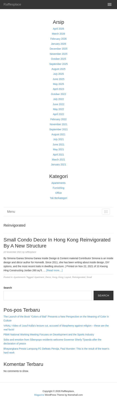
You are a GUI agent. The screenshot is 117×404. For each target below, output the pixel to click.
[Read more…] (54, 270)
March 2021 (58, 159)
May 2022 (58, 109)
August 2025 (58, 69)
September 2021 (58, 129)
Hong (54, 277)
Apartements (58, 183)
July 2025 (58, 74)
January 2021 (58, 164)
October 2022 (58, 94)
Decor (48, 277)
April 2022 (58, 114)
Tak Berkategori (58, 198)
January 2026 (58, 43)
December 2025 (58, 48)
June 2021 (58, 144)
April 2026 (58, 28)
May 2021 (58, 149)
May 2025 (58, 84)
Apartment (39, 277)
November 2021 (58, 124)
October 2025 (58, 58)
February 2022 (58, 119)
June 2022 (58, 104)
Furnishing (58, 187)
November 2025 (58, 53)
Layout (68, 277)
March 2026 (58, 33)
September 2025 (58, 64)
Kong (60, 277)
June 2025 (58, 79)
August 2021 (58, 134)
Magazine (39, 395)
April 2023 (58, 89)
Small (89, 277)
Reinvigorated (78, 277)
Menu (11, 211)
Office (58, 192)
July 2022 (58, 99)
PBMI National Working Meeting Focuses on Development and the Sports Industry (49, 334)
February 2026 (58, 38)
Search (8, 287)
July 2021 (58, 139)
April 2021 (58, 154)
